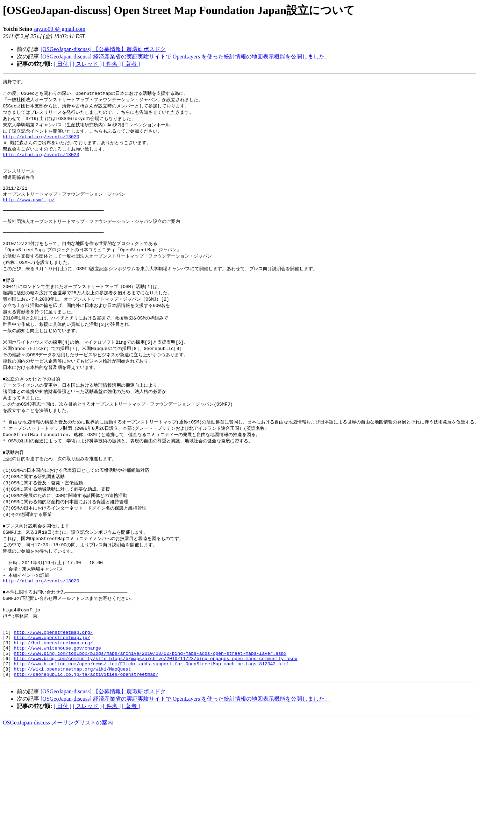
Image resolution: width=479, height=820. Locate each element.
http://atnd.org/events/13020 (41, 141)
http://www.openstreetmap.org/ (53, 684)
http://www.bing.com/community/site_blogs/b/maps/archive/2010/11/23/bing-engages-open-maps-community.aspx (155, 716)
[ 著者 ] (131, 64)
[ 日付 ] (62, 64)
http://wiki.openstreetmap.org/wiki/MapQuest (72, 728)
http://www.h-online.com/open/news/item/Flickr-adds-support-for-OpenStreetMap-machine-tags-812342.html (151, 722)
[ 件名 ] (112, 64)
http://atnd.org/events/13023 (41, 161)
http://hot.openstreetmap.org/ (53, 697)
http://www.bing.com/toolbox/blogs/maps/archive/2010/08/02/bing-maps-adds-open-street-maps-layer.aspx (150, 709)
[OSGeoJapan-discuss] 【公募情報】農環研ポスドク (103, 49)
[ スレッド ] (87, 64)
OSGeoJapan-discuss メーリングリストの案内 (58, 783)
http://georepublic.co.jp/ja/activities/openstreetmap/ (86, 734)
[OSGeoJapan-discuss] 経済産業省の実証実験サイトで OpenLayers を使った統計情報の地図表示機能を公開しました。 (185, 56)
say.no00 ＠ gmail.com (59, 29)
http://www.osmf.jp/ (29, 212)
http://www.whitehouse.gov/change (57, 703)
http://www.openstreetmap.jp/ (52, 690)
